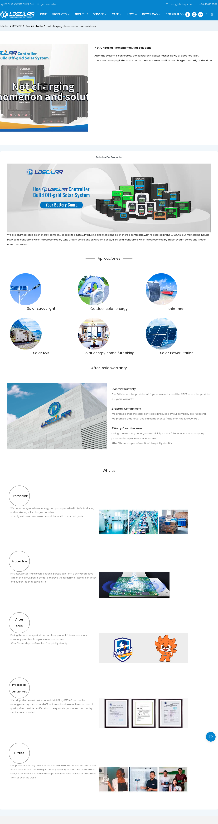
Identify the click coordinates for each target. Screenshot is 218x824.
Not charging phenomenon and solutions (71, 26)
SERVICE (17, 26)
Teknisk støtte (34, 26)
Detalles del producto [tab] (109, 157)
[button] (183, 14)
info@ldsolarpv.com (180, 4)
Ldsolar (4, 26)
